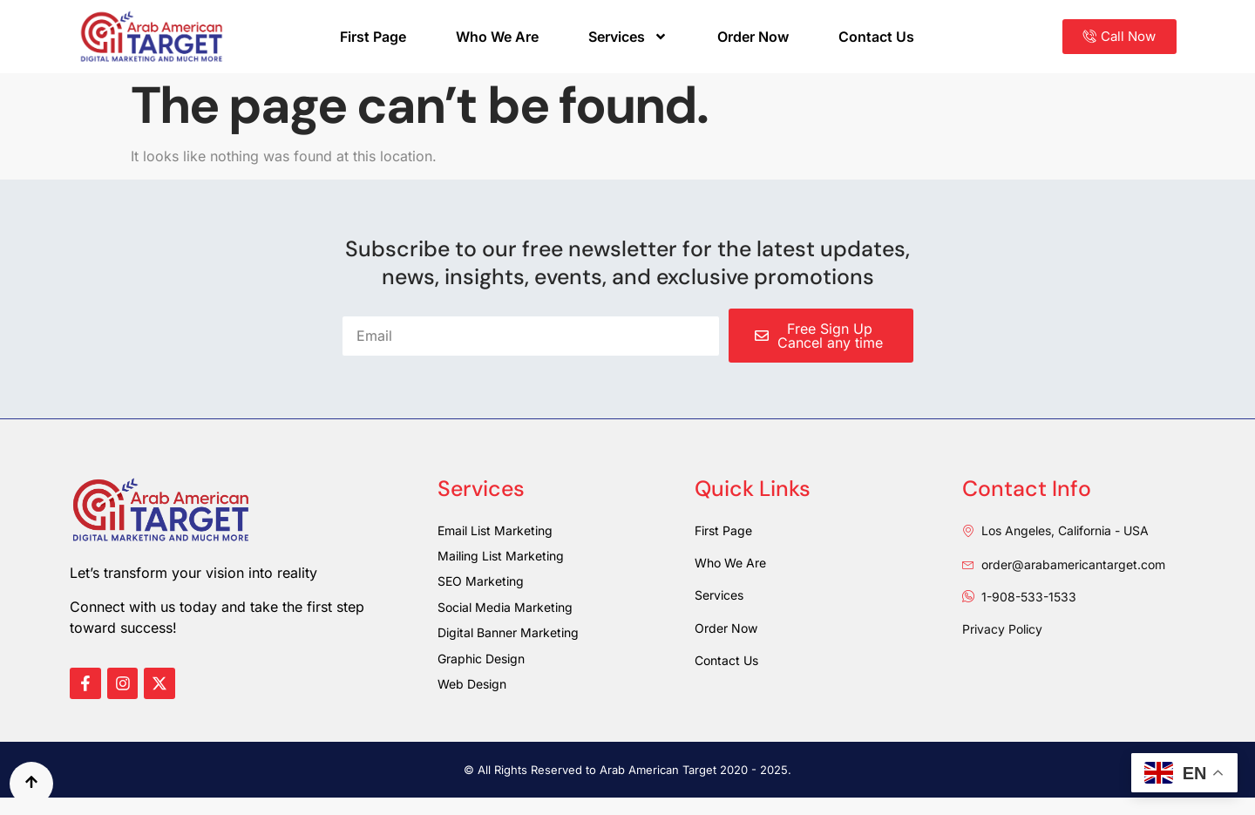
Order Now (753, 36)
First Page (373, 36)
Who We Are (497, 36)
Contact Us (876, 36)
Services (628, 36)
